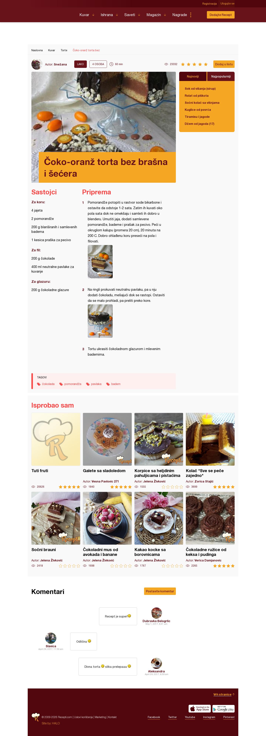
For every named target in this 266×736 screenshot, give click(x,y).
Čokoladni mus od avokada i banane (107, 530)
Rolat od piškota (197, 95)
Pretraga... (198, 14)
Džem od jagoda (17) (199, 123)
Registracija (210, 3)
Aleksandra (156, 671)
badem (115, 384)
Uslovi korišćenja (83, 717)
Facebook (154, 717)
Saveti (129, 15)
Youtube (190, 717)
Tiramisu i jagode (197, 116)
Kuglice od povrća (198, 109)
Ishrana (107, 15)
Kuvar (84, 15)
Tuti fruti (55, 451)
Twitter (172, 717)
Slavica (51, 646)
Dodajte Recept (221, 14)
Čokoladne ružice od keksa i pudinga (210, 530)
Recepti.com (52, 13)
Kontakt (112, 717)
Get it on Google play (223, 709)
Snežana (60, 64)
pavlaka (96, 384)
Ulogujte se (228, 3)
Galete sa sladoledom (107, 451)
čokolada (48, 384)
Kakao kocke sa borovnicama (158, 530)
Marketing (100, 717)
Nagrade (179, 15)
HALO (56, 723)
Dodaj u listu (224, 64)
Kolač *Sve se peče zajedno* (210, 451)
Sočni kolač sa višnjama (202, 102)
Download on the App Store (200, 709)
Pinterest (229, 717)
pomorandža (72, 384)
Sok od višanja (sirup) (200, 88)
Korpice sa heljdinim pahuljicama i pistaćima (158, 451)
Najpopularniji (221, 76)
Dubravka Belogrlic (156, 621)
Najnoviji (193, 76)
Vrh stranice (222, 694)
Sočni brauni (55, 530)
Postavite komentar (160, 591)
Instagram (209, 717)
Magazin (153, 15)
